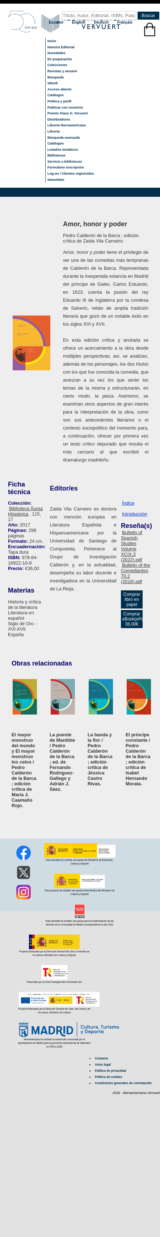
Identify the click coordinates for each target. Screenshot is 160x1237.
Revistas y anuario (62, 71)
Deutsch (102, 22)
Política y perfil (59, 101)
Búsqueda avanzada (63, 137)
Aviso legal (103, 1064)
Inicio (51, 41)
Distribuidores (58, 119)
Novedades (56, 53)
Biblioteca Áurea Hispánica (25, 511)
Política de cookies (108, 1077)
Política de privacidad (110, 1071)
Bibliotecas (56, 155)
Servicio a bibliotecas (64, 161)
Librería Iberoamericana (66, 125)
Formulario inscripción (65, 167)
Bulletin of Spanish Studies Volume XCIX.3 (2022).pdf (131, 546)
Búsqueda (55, 77)
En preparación (59, 59)
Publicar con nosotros (65, 107)
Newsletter (55, 180)
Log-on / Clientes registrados (70, 173)
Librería (53, 131)
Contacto (101, 1058)
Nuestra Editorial (61, 47)
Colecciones (57, 65)
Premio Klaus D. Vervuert (67, 113)
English (79, 22)
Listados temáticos (62, 149)
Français (124, 22)
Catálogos (55, 95)
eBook (52, 83)
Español (56, 22)
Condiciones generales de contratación (123, 1083)
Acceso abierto (59, 89)
